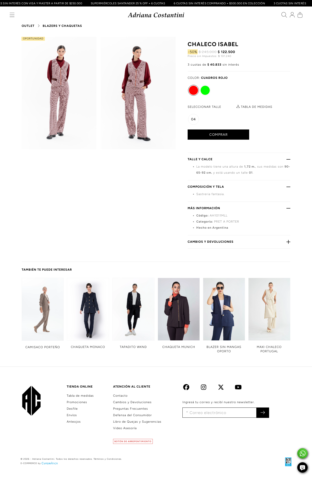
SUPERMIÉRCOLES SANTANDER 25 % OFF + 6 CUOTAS (126, 3)
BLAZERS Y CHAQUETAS (62, 26)
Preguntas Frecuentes (130, 409)
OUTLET (28, 26)
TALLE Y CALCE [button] (239, 159)
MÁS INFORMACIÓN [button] (239, 208)
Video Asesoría (125, 428)
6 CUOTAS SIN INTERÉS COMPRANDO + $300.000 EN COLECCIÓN (218, 3)
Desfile (72, 409)
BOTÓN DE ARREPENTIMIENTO (132, 441)
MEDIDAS (256, 107)
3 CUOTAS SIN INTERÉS (289, 3)
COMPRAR (218, 135)
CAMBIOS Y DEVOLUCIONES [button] (239, 242)
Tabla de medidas (80, 396)
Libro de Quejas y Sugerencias (137, 422)
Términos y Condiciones (107, 459)
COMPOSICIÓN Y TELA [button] (239, 187)
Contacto (120, 396)
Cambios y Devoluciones (132, 402)
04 (193, 119)
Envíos (72, 415)
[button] (12, 16)
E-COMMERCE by (40, 463)
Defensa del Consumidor (132, 415)
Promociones (77, 402)
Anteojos (74, 422)
